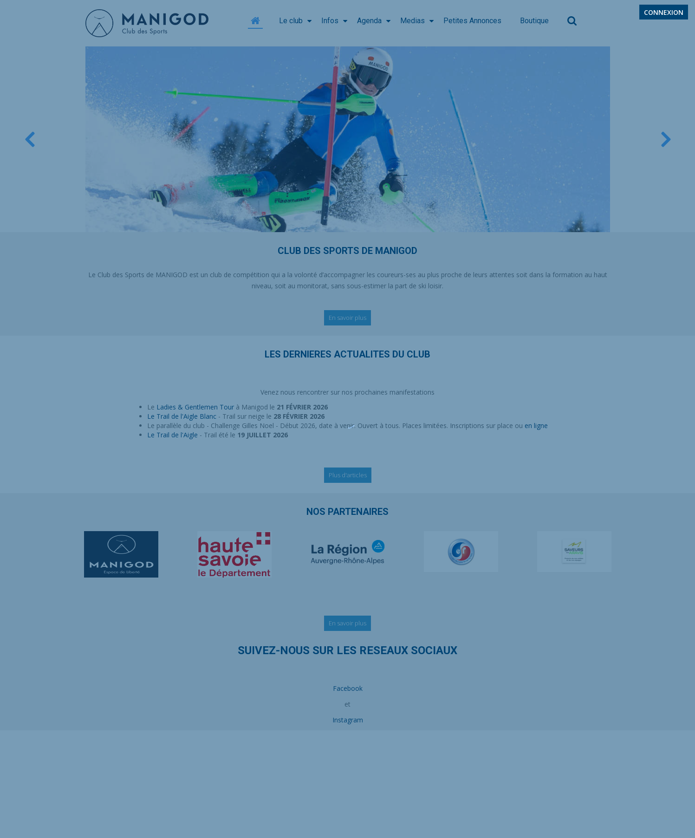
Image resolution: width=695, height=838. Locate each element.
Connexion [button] (663, 12)
